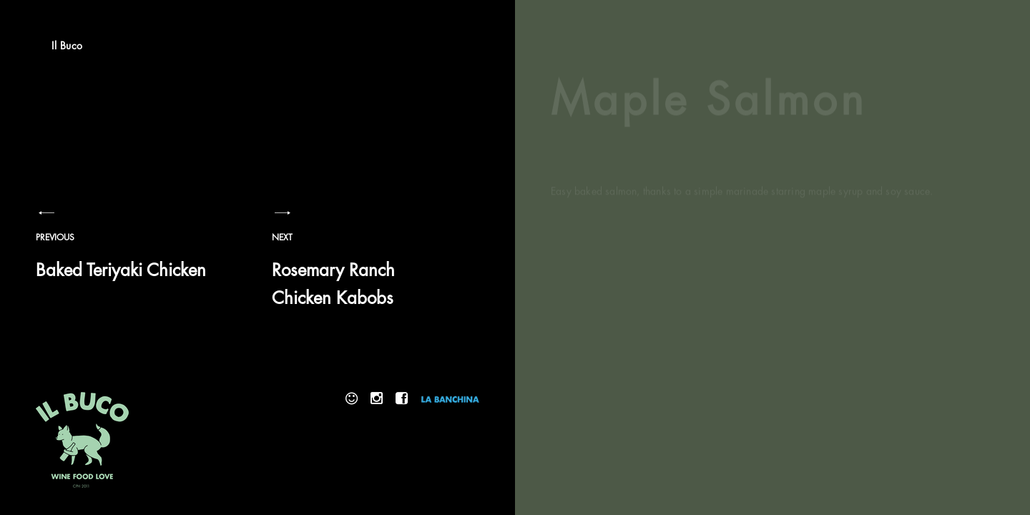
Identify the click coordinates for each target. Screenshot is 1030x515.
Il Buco (67, 46)
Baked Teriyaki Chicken (129, 259)
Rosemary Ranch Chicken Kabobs (365, 273)
